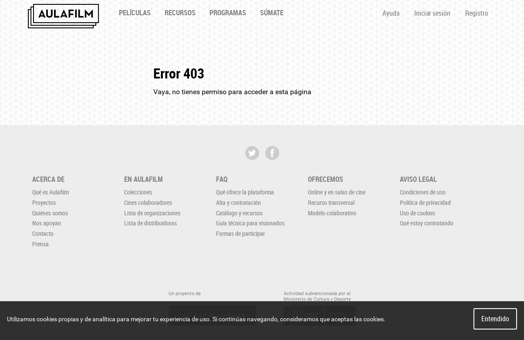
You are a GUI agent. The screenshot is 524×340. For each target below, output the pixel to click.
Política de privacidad (425, 202)
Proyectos (44, 202)
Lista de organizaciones (152, 213)
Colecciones (138, 192)
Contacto (43, 233)
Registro (476, 13)
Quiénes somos (50, 213)
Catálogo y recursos (239, 213)
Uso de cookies (417, 213)
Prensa (40, 244)
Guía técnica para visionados (250, 223)
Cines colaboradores (148, 202)
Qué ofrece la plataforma (245, 192)
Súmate (272, 12)
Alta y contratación (238, 202)
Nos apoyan (46, 223)
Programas (228, 12)
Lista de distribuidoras (150, 223)
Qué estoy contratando (426, 223)
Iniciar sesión (432, 13)
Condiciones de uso (423, 192)
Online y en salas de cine (336, 192)
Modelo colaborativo (332, 213)
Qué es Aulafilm (50, 192)
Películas (135, 12)
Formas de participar (240, 233)
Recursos (180, 12)
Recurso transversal (331, 202)
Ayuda (390, 13)
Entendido (495, 318)
